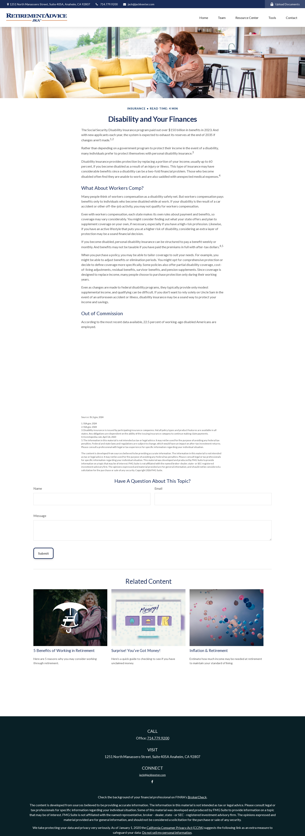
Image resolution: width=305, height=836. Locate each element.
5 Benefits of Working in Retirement (64, 650)
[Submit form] (43, 553)
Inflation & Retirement (209, 650)
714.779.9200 (106, 4)
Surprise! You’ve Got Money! (135, 650)
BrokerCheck (197, 797)
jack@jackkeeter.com (138, 4)
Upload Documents (285, 4)
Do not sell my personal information (167, 832)
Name (37, 488)
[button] (204, 17)
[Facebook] (152, 781)
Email (158, 488)
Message (39, 516)
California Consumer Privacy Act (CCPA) (175, 827)
